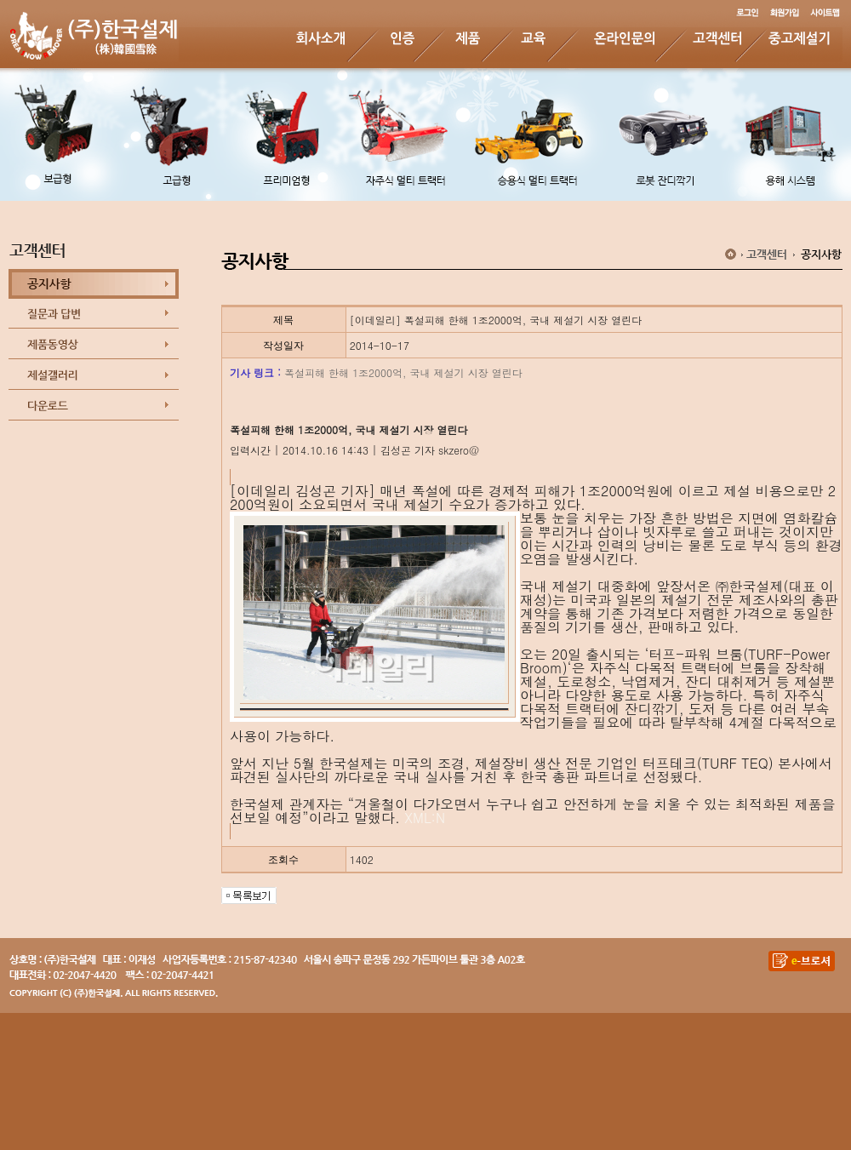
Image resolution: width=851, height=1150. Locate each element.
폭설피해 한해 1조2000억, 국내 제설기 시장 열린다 (403, 372)
